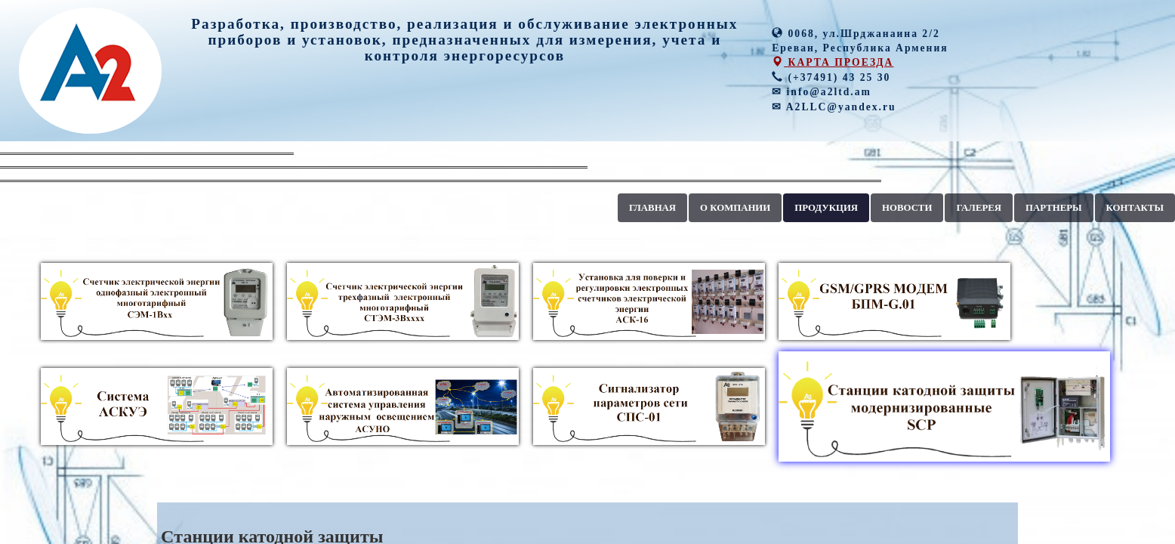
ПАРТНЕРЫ (1053, 207)
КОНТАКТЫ (1135, 207)
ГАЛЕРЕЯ (978, 207)
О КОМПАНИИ (735, 207)
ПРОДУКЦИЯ (826, 207)
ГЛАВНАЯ (652, 207)
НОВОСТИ (907, 207)
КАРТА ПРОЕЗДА (832, 62)
